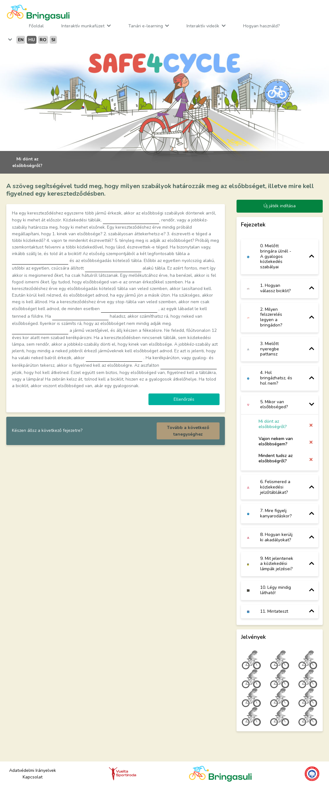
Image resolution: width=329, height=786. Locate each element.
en (21, 40)
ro (43, 40)
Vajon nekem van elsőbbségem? (276, 441)
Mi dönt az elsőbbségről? (273, 424)
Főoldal (36, 26)
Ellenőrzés (184, 399)
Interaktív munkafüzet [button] (83, 26)
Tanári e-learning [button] (146, 26)
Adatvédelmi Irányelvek (32, 770)
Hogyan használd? (261, 26)
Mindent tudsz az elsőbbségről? (276, 458)
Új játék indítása (280, 206)
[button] (9, 40)
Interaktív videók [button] (203, 26)
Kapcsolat (32, 777)
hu (31, 40)
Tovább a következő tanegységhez (188, 431)
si (53, 40)
